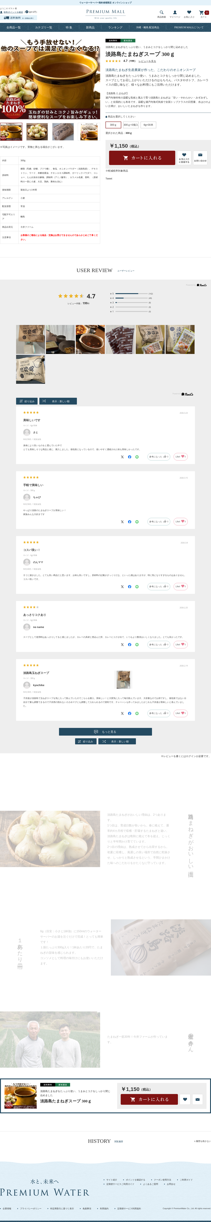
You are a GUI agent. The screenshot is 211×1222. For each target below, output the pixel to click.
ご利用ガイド (186, 1180)
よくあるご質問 (150, 1184)
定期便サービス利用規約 (129, 1208)
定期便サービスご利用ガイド (120, 1184)
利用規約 (104, 1208)
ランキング (115, 27)
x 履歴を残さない (202, 1141)
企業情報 (7, 1208)
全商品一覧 (13, 27)
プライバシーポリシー (30, 1208)
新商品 (90, 27)
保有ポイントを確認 (13, 12)
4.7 (91, 296)
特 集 (69, 27)
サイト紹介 (111, 1180)
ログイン (191, 756)
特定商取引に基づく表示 (62, 1208)
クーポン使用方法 (162, 1180)
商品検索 (161, 14)
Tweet (109, 178)
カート (203, 14)
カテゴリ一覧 (43, 27)
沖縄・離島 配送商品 (147, 27)
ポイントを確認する (135, 1180)
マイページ (175, 14)
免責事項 (87, 1208)
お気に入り (189, 14)
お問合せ (171, 1184)
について (189, 27)
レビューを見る (147, 61)
